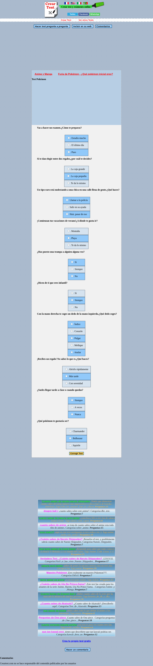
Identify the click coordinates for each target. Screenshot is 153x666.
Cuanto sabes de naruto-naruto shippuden (66, 501)
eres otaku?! (47, 532)
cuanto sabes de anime (53, 525)
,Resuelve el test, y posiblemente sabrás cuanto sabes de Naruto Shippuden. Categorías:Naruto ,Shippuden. (76, 542)
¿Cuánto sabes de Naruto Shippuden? (61, 539)
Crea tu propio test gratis (76, 641)
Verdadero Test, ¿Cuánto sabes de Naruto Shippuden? (71, 558)
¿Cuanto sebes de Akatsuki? (56, 603)
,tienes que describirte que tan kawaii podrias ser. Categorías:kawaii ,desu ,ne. (77, 633)
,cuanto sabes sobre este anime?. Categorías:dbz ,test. (77, 512)
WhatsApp (94, 14)
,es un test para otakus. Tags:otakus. (76, 579)
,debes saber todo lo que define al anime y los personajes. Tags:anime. (76, 612)
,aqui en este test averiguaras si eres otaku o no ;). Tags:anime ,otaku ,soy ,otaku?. (77, 533)
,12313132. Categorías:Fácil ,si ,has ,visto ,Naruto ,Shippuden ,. (76, 560)
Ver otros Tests (86, 20)
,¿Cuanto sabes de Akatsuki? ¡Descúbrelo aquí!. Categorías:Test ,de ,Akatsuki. (76, 605)
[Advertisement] (76, 49)
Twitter (72, 14)
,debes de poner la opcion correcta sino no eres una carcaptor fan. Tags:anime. (76, 567)
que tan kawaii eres (53, 631)
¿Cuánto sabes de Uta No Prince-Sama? (63, 584)
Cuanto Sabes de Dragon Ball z (58, 594)
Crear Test (66, 20)
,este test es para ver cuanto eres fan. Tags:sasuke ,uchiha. (76, 626)
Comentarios (103, 26)
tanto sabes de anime (52, 579)
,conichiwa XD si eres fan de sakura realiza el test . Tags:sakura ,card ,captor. (77, 519)
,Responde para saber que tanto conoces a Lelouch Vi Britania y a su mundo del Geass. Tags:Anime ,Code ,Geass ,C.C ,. (76, 552)
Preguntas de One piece (53, 617)
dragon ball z (51, 511)
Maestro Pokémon (56, 572)
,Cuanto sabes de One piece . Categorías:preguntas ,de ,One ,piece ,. (77, 619)
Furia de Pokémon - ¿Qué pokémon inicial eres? (85, 74)
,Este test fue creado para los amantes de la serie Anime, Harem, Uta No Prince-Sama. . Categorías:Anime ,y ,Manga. (77, 587)
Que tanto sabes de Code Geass (57, 549)
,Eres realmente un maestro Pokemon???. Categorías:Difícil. (76, 574)
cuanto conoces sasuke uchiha (59, 624)
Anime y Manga (43, 74)
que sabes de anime (54, 610)
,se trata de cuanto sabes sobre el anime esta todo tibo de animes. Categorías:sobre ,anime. (77, 526)
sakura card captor (52, 565)
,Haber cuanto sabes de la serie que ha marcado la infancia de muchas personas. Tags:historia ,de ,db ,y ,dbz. (77, 597)
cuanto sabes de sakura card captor (59, 518)
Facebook (83, 14)
